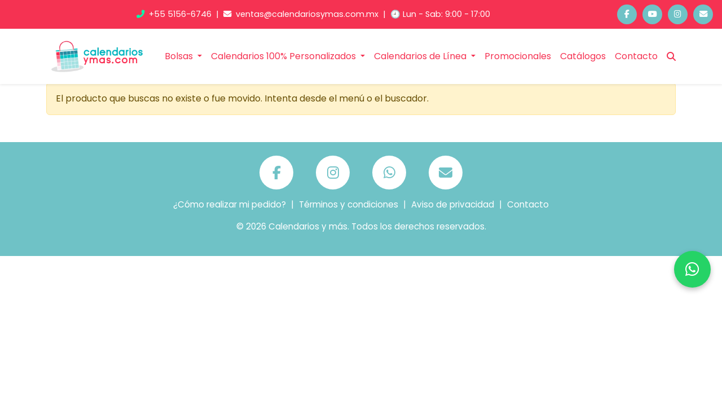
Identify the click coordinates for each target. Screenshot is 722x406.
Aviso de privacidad (452, 204)
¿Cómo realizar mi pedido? (229, 204)
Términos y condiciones (348, 204)
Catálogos (583, 56)
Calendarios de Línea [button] (421, 56)
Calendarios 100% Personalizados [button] (284, 56)
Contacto (636, 56)
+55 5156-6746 (175, 14)
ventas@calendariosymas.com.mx (302, 14)
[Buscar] (671, 56)
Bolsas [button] (180, 56)
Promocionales (518, 56)
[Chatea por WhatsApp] (692, 269)
